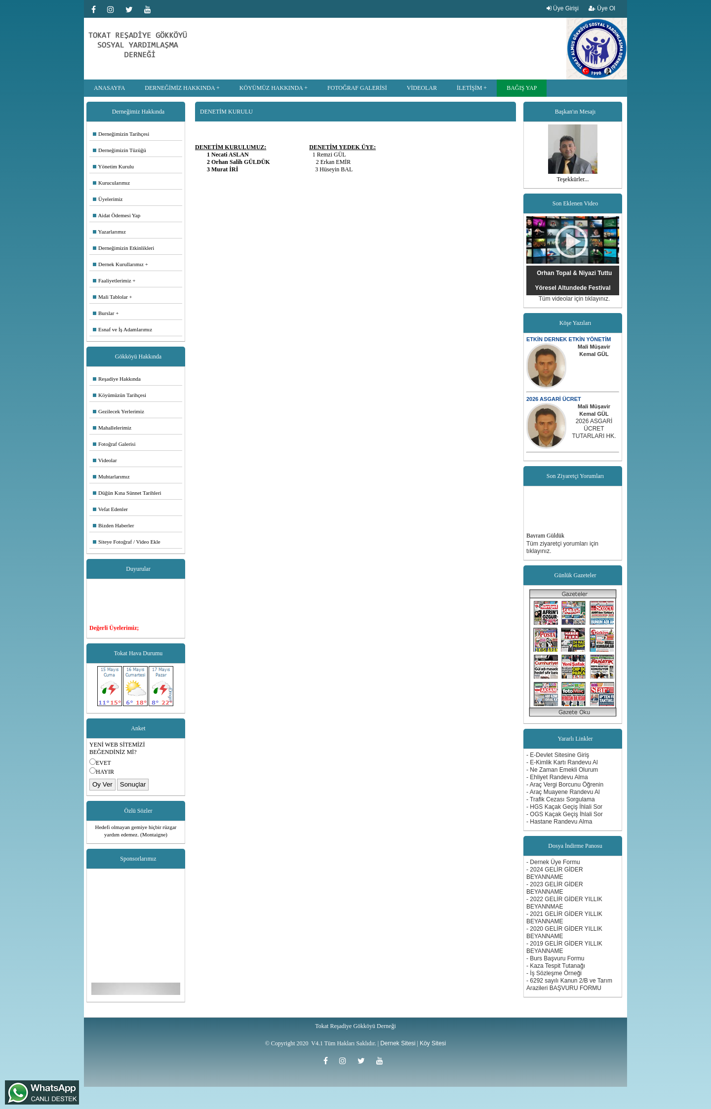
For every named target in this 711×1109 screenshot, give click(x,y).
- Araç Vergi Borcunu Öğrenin (564, 784)
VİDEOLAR (422, 87)
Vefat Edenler (110, 509)
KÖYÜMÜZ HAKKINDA (271, 87)
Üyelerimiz (107, 199)
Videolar (105, 460)
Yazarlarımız (109, 232)
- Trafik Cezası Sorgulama (560, 799)
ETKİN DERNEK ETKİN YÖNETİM (568, 339)
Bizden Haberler (113, 525)
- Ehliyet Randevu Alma (557, 777)
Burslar (103, 313)
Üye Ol (602, 8)
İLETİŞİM (469, 87)
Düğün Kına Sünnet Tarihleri (127, 493)
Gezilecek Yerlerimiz (118, 411)
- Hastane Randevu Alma (559, 821)
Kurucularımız (111, 183)
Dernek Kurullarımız (118, 264)
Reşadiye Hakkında (117, 379)
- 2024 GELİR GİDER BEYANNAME (554, 873)
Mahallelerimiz (112, 428)
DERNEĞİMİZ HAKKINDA (180, 87)
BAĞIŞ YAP (522, 87)
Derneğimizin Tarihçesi (121, 134)
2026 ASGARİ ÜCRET (553, 399)
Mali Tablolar (110, 297)
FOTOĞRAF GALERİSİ (357, 87)
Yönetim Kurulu (113, 166)
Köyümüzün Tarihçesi (119, 395)
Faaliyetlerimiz (112, 280)
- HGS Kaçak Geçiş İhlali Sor (564, 806)
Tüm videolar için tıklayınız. (574, 298)
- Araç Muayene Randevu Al (563, 792)
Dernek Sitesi (397, 1043)
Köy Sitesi (433, 1043)
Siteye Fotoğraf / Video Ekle (126, 542)
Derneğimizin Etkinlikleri (123, 248)
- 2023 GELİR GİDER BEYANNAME (554, 888)
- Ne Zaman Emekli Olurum (562, 769)
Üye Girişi (563, 8)
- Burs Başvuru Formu (555, 958)
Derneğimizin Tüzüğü (119, 150)
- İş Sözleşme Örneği (554, 973)
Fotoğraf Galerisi (114, 444)
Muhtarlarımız (111, 476)
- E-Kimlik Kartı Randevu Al (562, 762)
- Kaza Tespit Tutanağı (555, 965)
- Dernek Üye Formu (553, 862)
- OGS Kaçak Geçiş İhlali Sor (564, 814)
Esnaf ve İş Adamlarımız (122, 329)
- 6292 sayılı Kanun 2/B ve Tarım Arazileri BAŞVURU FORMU (569, 984)
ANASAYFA (109, 87)
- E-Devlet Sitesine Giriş (557, 755)
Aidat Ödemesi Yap (116, 215)
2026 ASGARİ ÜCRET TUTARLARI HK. (594, 428)
